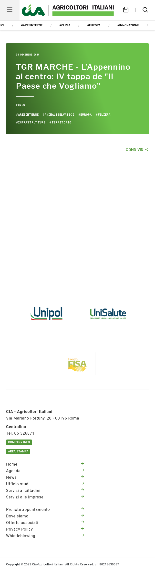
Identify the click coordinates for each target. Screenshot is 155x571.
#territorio (60, 122)
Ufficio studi (45, 484)
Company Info (19, 442)
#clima (65, 25)
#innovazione (128, 25)
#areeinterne (31, 25)
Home (45, 464)
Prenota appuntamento (45, 509)
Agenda (45, 470)
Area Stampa (18, 451)
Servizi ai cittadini (45, 490)
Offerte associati (45, 522)
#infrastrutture (30, 122)
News (45, 477)
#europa (94, 25)
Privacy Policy (45, 529)
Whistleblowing (45, 536)
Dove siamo (45, 516)
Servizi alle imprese (45, 497)
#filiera (103, 114)
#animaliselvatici (58, 114)
